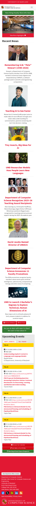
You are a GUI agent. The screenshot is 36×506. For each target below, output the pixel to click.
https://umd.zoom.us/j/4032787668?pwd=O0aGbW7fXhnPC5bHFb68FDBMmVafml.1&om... (18, 402)
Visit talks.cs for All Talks (18, 448)
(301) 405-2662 (14, 489)
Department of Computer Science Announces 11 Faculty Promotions (18, 271)
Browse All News (9, 323)
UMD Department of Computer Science (14, 7)
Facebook (3, 492)
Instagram (12, 492)
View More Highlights (18, 35)
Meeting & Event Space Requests (18, 451)
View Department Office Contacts (10, 473)
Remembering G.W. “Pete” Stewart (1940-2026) (18, 66)
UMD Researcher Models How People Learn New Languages (18, 170)
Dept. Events (10, 341)
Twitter (7, 492)
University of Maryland (18, 2)
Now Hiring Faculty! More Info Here (18, 13)
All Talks (22, 341)
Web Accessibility (6, 496)
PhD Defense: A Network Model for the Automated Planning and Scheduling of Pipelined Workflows (17, 409)
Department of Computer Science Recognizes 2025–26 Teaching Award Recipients (18, 200)
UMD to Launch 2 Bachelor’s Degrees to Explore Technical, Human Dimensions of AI (18, 306)
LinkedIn (16, 492)
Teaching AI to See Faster (18, 110)
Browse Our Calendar (18, 445)
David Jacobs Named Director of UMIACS (18, 243)
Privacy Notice (17, 496)
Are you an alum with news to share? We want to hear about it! (17, 329)
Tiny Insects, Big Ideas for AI (18, 146)
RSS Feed (21, 323)
